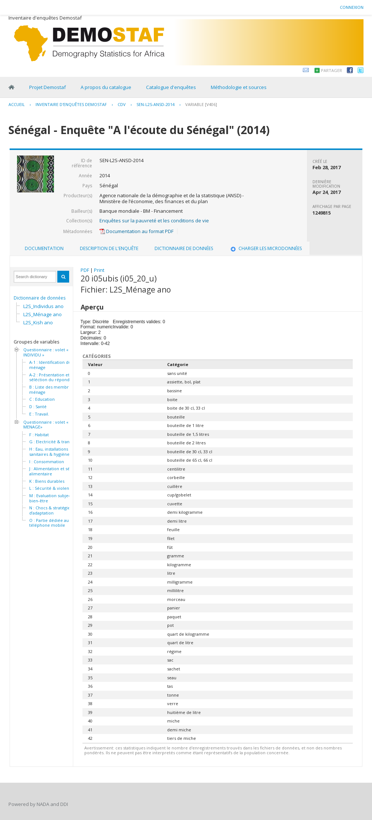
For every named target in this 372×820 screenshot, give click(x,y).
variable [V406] (201, 104)
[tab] (44, 249)
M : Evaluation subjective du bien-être (56, 498)
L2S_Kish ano (38, 322)
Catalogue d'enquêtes (171, 87)
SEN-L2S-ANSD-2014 (155, 104)
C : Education (42, 399)
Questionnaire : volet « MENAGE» (45, 425)
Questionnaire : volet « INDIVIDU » (45, 352)
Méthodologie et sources (239, 87)
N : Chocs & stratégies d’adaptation (50, 510)
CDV (122, 104)
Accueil (17, 104)
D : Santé (38, 406)
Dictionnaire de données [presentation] (184, 248)
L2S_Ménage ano (42, 314)
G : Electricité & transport (54, 441)
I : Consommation (46, 461)
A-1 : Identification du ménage (50, 365)
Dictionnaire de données (39, 298)
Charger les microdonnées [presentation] (265, 248)
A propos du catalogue (106, 87)
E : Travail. (39, 414)
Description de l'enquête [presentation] (109, 248)
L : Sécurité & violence (51, 488)
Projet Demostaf (47, 87)
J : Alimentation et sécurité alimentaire (55, 471)
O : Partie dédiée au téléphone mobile (49, 523)
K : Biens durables (46, 481)
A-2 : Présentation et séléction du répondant (52, 377)
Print (99, 270)
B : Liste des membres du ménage (54, 389)
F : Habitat (39, 434)
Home (11, 87)
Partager (331, 70)
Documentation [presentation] (44, 248)
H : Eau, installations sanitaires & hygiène (49, 452)
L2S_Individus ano (43, 306)
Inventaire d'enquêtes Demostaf (71, 104)
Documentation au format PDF (136, 231)
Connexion (351, 7)
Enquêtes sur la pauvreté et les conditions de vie (154, 220)
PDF (85, 270)
